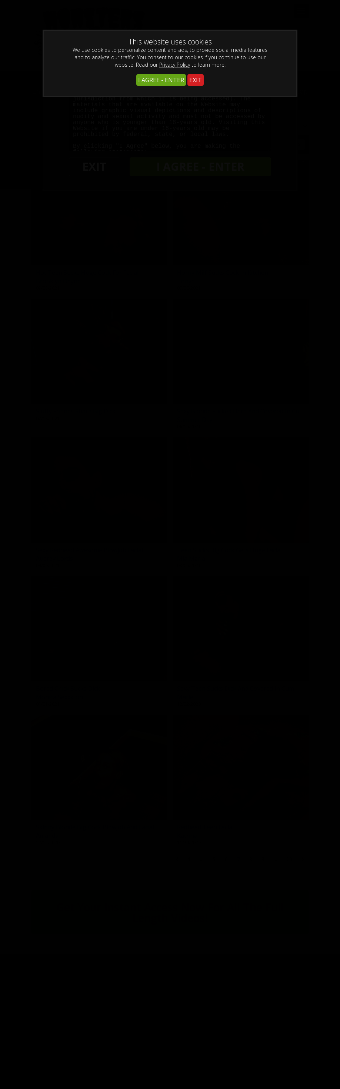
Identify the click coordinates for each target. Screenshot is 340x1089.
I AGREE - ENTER (161, 80)
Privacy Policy (174, 64)
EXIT (195, 80)
